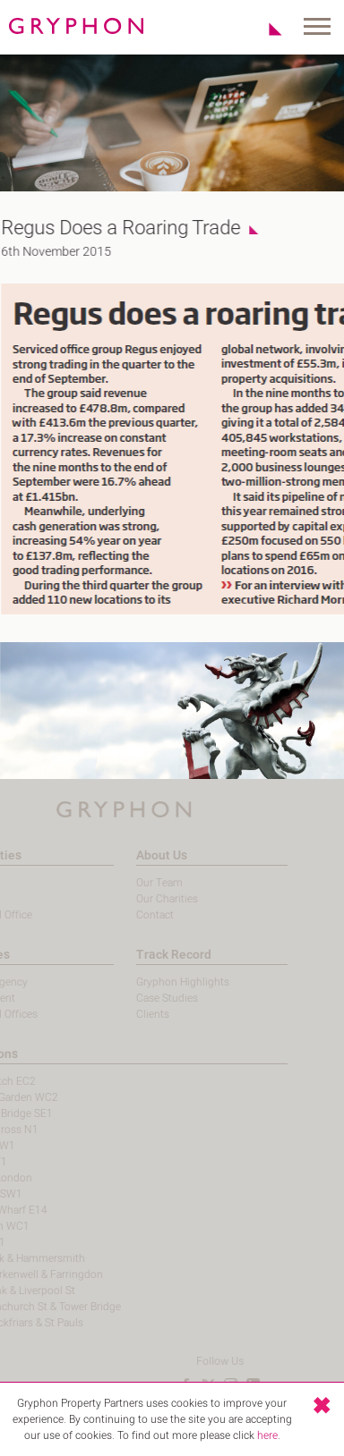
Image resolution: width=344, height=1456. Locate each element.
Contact (132, 915)
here (267, 1435)
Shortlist (265, 28)
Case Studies (145, 998)
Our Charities (145, 899)
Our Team (137, 883)
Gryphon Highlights (160, 982)
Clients (130, 1014)
